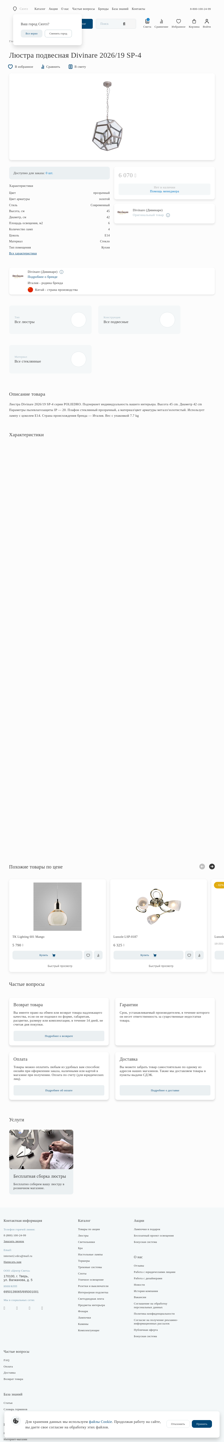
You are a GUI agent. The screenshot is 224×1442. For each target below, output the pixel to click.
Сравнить (56, 72)
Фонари (84, 1278)
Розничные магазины (21, 1399)
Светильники (87, 1208)
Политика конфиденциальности (153, 1280)
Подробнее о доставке (163, 1057)
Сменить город (58, 33)
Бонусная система (144, 1208)
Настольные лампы (91, 1221)
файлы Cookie (100, 1422)
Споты (83, 1240)
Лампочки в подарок (146, 1195)
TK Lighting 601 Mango (32, 903)
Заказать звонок (18, 1208)
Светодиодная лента (92, 1265)
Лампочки (85, 1284)
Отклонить (178, 1424)
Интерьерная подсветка (94, 1259)
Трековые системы (91, 1233)
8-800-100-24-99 (200, 9)
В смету (83, 72)
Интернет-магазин (19, 1406)
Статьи (12, 1369)
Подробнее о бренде (46, 283)
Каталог (40, 9)
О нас (65, 9)
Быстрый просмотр (64, 932)
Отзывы (138, 1232)
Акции (53, 9)
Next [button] (208, 833)
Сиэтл (24, 9)
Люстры (84, 1202)
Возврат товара (17, 1345)
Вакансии (139, 1264)
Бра (81, 1215)
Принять (201, 1424)
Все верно (32, 33)
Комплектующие (90, 1297)
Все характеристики (27, 259)
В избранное (25, 72)
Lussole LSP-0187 (129, 903)
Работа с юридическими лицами (154, 1238)
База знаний (120, 9)
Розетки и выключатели (94, 1252)
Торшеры (85, 1227)
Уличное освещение (92, 1246)
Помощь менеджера (162, 197)
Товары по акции (90, 1195)
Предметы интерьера (92, 1271)
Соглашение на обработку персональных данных (150, 1272)
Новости (138, 1251)
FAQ (10, 1326)
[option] (112, 122)
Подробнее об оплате (61, 1057)
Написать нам (16, 1228)
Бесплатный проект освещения (153, 1202)
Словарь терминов (19, 1376)
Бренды (103, 9)
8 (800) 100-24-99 (19, 1202)
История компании (145, 1257)
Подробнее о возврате (61, 1002)
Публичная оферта (145, 1296)
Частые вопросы (83, 9)
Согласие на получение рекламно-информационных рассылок (155, 1288)
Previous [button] (198, 833)
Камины (84, 1290)
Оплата (12, 1333)
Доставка (13, 1339)
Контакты (138, 9)
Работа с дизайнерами (147, 1245)
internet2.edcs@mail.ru (22, 1222)
